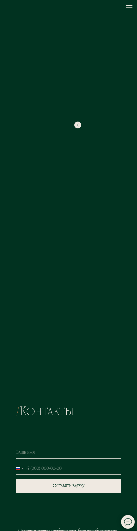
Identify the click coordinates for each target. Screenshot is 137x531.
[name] (68, 453)
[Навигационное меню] (129, 7)
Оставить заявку (68, 486)
